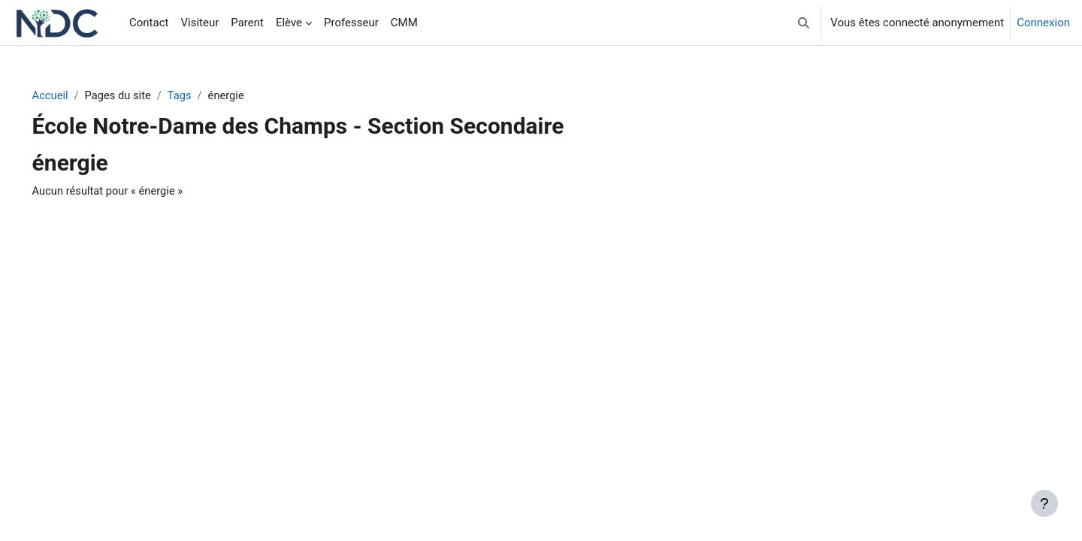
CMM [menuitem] (404, 22)
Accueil (71, 95)
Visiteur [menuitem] (199, 22)
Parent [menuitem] (247, 22)
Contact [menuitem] (148, 22)
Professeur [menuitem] (351, 22)
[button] (804, 22)
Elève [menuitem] (289, 22)
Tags (204, 95)
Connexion (1043, 22)
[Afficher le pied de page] (1044, 503)
